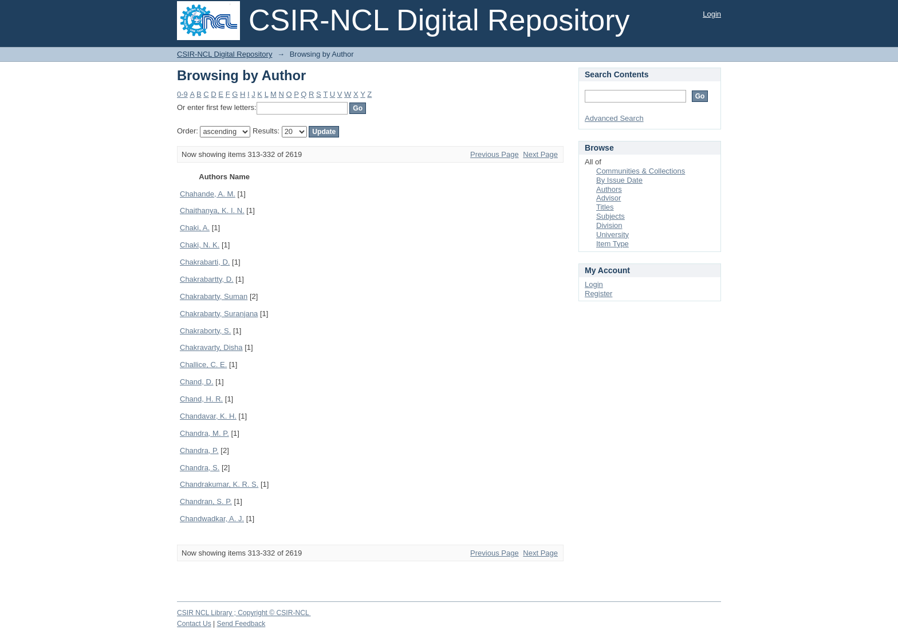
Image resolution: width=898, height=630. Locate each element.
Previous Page (494, 154)
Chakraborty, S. (205, 330)
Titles (605, 207)
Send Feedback (241, 624)
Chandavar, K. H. (208, 416)
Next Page (540, 154)
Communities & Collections (640, 171)
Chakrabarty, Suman (213, 296)
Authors (609, 189)
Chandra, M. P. (204, 433)
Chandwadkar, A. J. (212, 518)
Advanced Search (614, 118)
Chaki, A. (195, 227)
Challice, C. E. (203, 364)
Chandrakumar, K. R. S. (219, 484)
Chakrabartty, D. (207, 279)
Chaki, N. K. (199, 245)
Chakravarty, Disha (211, 347)
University (612, 234)
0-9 (182, 94)
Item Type (612, 243)
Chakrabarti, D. (205, 262)
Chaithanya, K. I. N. (212, 210)
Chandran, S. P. (206, 501)
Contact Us (194, 624)
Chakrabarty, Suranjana (219, 313)
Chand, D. (197, 381)
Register (598, 293)
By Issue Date (619, 180)
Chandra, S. (199, 467)
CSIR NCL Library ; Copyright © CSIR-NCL (244, 613)
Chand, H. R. (201, 399)
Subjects (610, 216)
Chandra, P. (199, 450)
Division (609, 225)
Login (712, 14)
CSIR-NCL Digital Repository (224, 54)
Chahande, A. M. (207, 194)
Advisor (608, 198)
